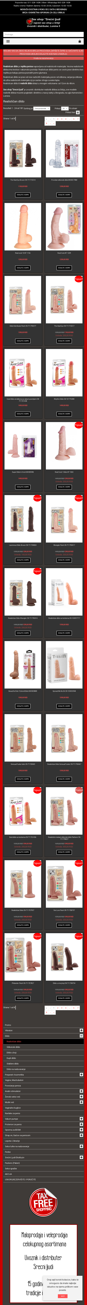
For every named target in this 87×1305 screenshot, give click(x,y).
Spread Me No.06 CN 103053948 (64, 691)
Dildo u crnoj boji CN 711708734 (64, 983)
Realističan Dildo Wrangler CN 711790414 (22, 618)
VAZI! (63, 1296)
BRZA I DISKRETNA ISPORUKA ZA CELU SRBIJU (43, 12)
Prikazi (58, 108)
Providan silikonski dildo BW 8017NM (64, 180)
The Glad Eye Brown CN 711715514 (22, 180)
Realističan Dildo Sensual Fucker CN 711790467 (64, 764)
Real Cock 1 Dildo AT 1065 (64, 472)
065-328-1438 (64, 2)
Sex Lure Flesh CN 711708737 (64, 910)
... (69, 119)
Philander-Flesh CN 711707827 (23, 983)
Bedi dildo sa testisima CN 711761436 (22, 837)
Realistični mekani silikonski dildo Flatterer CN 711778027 (64, 838)
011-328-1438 (34, 2)
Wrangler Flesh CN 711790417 (64, 545)
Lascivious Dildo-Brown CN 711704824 (22, 545)
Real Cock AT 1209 (64, 253)
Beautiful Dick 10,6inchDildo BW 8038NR (23, 691)
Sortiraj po (28, 108)
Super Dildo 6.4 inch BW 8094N (23, 472)
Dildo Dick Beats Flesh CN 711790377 (23, 326)
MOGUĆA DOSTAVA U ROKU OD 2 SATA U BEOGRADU (43, 9)
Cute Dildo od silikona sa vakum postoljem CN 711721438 (23, 400)
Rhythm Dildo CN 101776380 (64, 399)
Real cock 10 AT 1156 (22, 253)
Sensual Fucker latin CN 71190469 (23, 764)
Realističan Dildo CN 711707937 (23, 910)
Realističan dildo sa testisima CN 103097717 (64, 618)
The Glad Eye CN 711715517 (64, 326)
